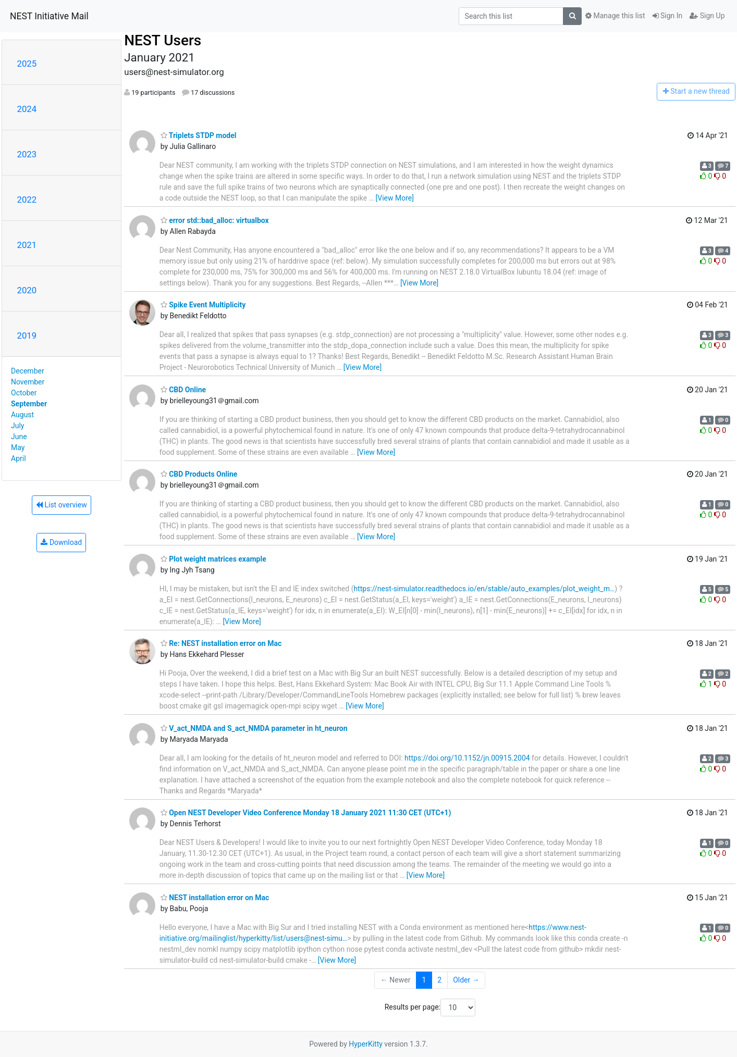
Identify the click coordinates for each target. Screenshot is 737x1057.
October (23, 393)
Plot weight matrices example (213, 559)
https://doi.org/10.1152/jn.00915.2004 (467, 758)
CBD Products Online (199, 474)
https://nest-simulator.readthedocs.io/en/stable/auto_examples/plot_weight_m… (484, 589)
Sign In (668, 15)
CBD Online (183, 390)
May (17, 447)
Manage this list (615, 15)
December (27, 371)
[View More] (395, 198)
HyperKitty (366, 1044)
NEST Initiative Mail (49, 16)
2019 (27, 335)
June (19, 436)
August (22, 415)
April (18, 458)
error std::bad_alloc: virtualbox (215, 220)
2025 (27, 63)
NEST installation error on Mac (215, 897)
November (27, 382)
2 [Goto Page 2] (439, 980)
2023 (27, 154)
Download (61, 542)
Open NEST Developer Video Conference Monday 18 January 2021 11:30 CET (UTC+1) (306, 813)
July (17, 425)
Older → (466, 980)
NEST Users (162, 40)
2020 (27, 290)
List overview (61, 505)
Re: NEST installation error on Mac (221, 643)
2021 (27, 245)
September (29, 404)
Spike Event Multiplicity (203, 305)
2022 (27, 199)
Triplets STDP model (199, 135)
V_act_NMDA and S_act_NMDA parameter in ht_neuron (254, 728)
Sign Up (707, 15)
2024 (27, 109)
